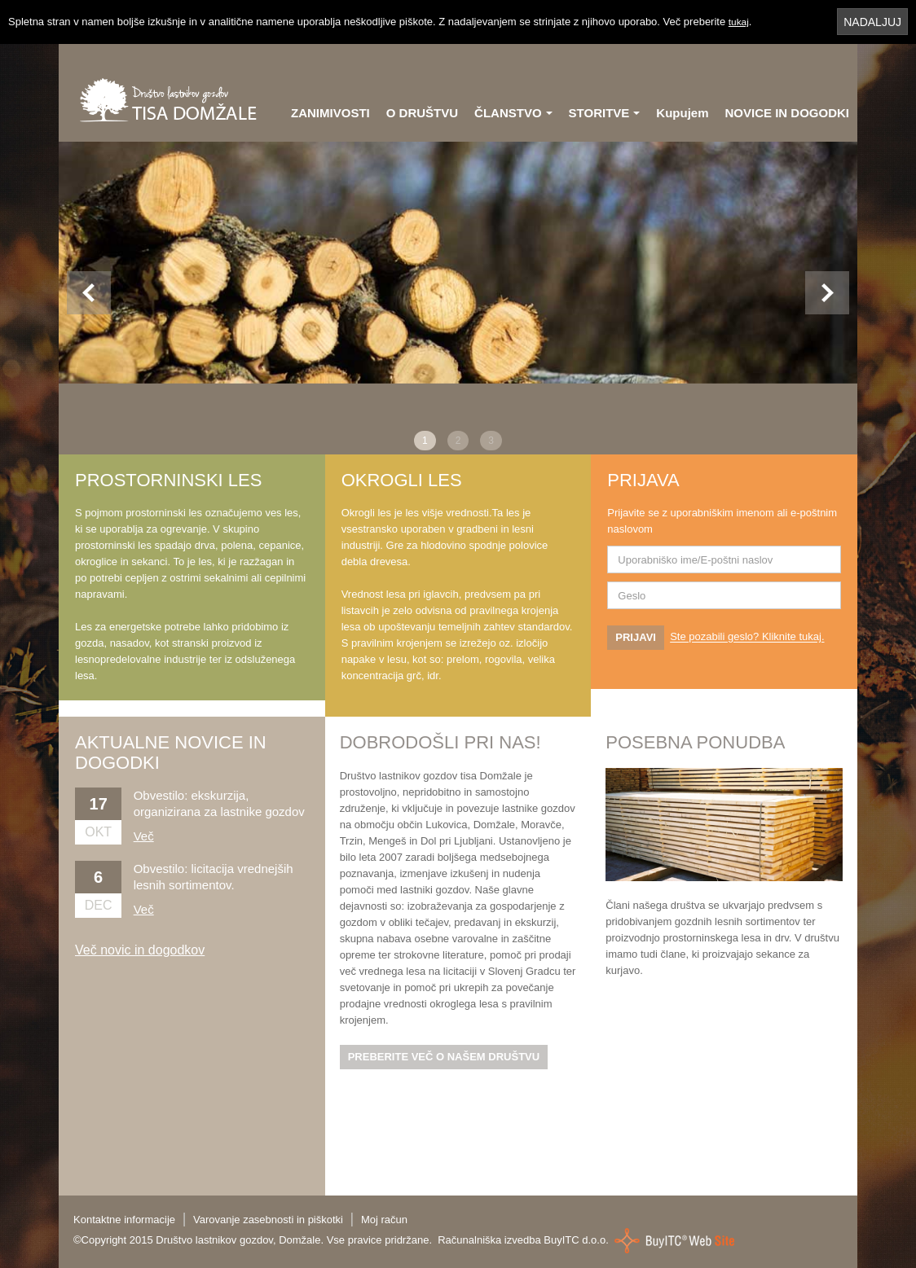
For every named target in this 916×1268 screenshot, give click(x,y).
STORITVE (605, 113)
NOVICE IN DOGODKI (786, 113)
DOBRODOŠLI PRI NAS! (440, 742)
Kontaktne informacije (124, 1219)
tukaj (740, 21)
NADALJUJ (872, 22)
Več (144, 836)
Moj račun (384, 1219)
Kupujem (682, 113)
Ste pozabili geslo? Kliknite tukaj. (747, 637)
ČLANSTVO (513, 113)
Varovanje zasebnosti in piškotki (268, 1219)
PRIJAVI (635, 637)
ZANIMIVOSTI (330, 113)
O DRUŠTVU (422, 113)
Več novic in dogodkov (140, 950)
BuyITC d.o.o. (576, 1240)
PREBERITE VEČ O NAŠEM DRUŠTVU (443, 1057)
